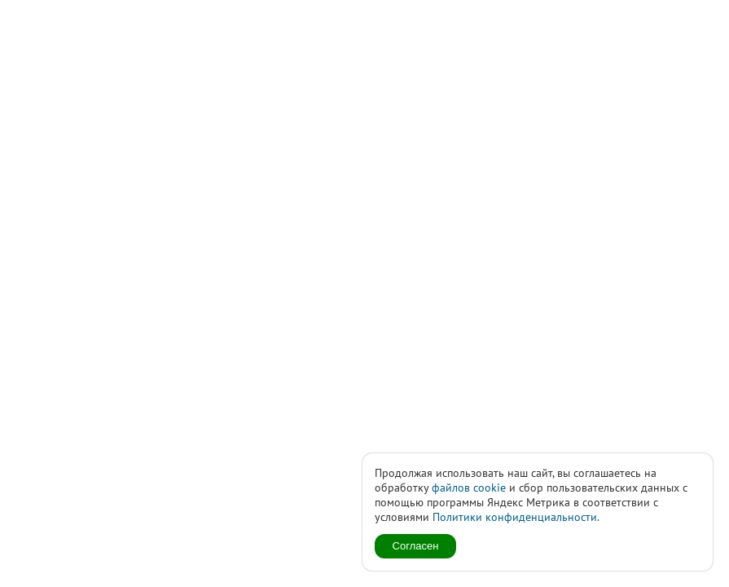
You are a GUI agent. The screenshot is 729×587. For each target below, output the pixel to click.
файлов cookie (469, 487)
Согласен (416, 546)
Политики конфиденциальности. (516, 517)
